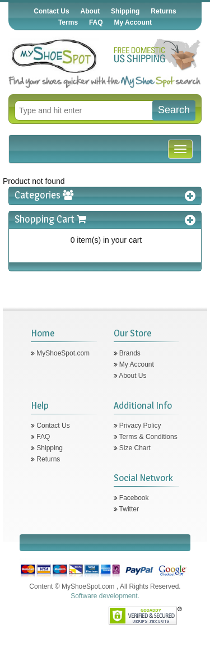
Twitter (128, 509)
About (90, 11)
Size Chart (134, 448)
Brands (129, 353)
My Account (133, 22)
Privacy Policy (139, 425)
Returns (163, 11)
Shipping (125, 11)
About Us (132, 376)
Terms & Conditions (148, 437)
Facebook (133, 498)
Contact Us (51, 11)
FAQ (96, 22)
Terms (68, 22)
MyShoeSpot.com (62, 353)
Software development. (105, 596)
